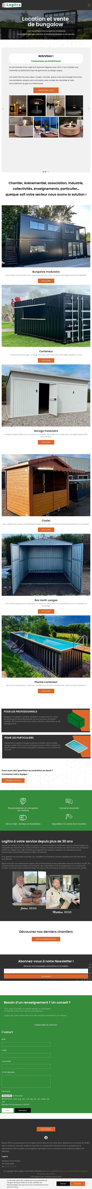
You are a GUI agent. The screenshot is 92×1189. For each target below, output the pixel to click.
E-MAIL (5, 1050)
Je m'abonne (46, 976)
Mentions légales (49, 1171)
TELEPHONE (7, 1061)
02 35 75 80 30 (10, 1166)
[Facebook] (46, 1137)
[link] (46, 97)
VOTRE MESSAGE (9, 1072)
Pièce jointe (6, 1091)
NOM (4, 1039)
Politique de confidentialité (67, 1171)
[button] (3, 108)
